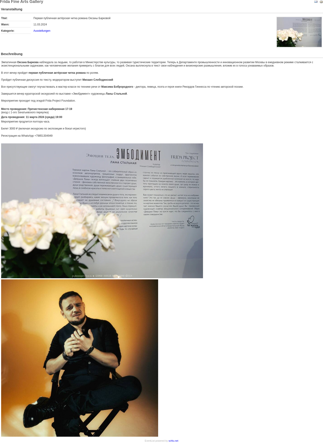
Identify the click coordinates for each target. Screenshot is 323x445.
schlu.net (173, 440)
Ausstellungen (41, 30)
